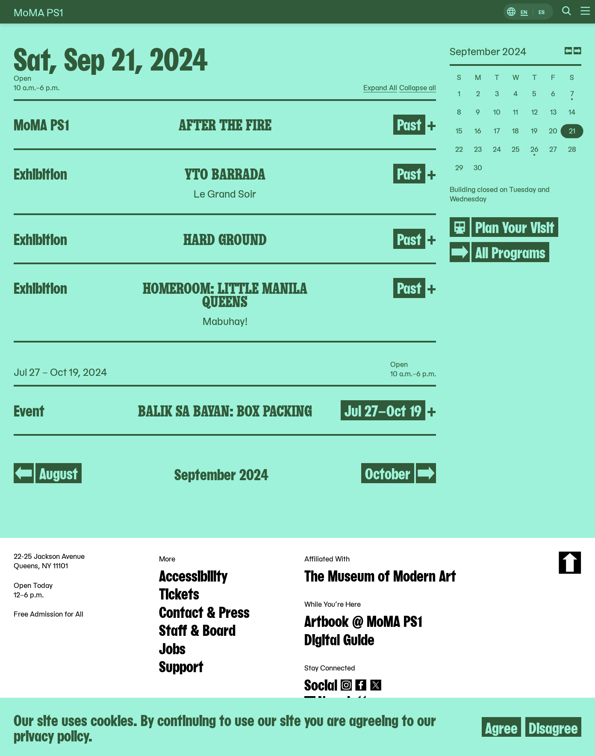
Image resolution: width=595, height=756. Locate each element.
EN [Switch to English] (524, 12)
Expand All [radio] (380, 87)
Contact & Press (204, 611)
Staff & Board (197, 629)
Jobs (172, 647)
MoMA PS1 (38, 11)
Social (320, 684)
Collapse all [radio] (417, 87)
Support (181, 665)
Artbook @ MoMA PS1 (363, 620)
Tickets (179, 593)
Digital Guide (339, 638)
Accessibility (193, 575)
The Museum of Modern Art (380, 575)
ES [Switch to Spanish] (542, 12)
